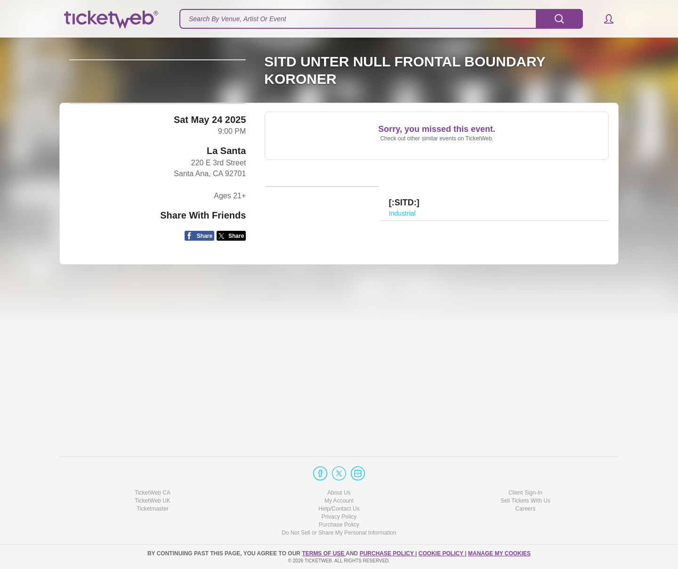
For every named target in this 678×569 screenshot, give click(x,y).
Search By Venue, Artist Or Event (237, 19)
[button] (604, 19)
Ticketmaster (153, 508)
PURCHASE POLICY (387, 553)
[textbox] (381, 19)
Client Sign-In (525, 492)
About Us (338, 492)
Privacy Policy (339, 516)
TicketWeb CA (152, 492)
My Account (339, 500)
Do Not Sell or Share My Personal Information (339, 532)
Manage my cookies (499, 553)
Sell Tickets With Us (525, 500)
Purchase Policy (339, 524)
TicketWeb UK (152, 500)
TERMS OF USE (324, 553)
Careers (526, 508)
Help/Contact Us (338, 508)
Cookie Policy (442, 553)
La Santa (226, 334)
